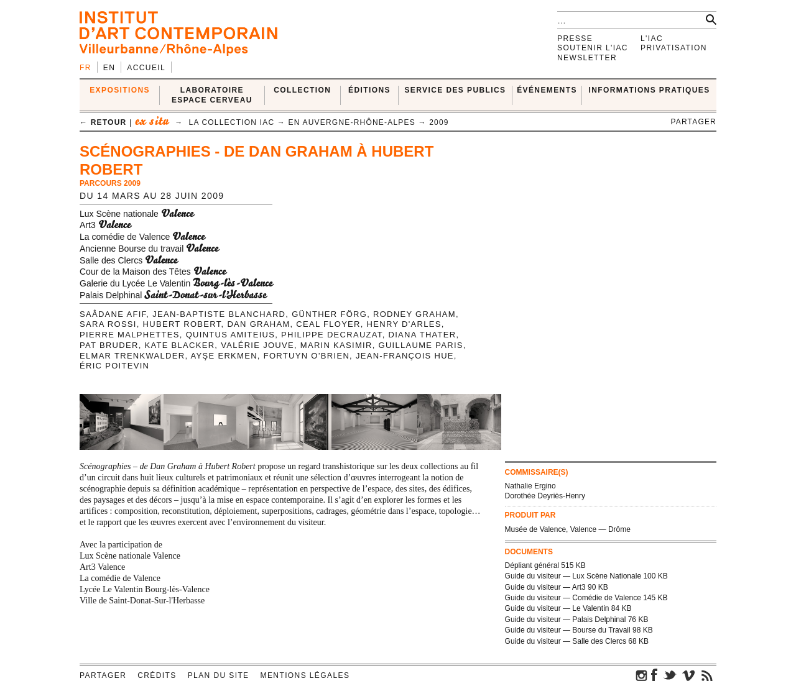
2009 (439, 122)
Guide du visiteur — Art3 (545, 587)
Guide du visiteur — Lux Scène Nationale (573, 576)
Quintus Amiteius (230, 334)
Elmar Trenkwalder (132, 355)
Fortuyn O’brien (306, 355)
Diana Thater (422, 334)
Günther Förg (329, 314)
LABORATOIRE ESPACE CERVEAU (212, 95)
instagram (642, 674)
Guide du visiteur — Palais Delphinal (565, 619)
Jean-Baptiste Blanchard (218, 314)
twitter (669, 674)
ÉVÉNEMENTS (547, 90)
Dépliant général (532, 565)
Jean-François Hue (405, 355)
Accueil (146, 67)
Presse (575, 38)
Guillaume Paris (421, 345)
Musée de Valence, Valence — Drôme (568, 529)
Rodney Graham (414, 314)
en (109, 67)
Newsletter (587, 57)
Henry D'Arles (404, 324)
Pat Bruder (109, 345)
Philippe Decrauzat (331, 334)
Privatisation (674, 47)
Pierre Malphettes (130, 334)
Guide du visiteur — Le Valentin (557, 608)
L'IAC (652, 38)
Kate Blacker (179, 345)
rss (707, 674)
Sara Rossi (108, 324)
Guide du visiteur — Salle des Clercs (565, 641)
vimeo (688, 674)
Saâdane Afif (113, 314)
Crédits (156, 675)
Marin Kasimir (336, 345)
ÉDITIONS (369, 90)
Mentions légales (305, 675)
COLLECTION (302, 90)
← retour (103, 122)
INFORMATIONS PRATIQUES (649, 90)
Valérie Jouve (257, 345)
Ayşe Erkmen (224, 355)
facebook (654, 674)
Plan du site (218, 675)
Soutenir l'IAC (592, 47)
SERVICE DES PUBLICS (455, 90)
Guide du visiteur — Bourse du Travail (568, 630)
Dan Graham (258, 324)
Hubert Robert (182, 324)
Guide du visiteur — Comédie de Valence (573, 597)
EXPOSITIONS (120, 90)
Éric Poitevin (114, 365)
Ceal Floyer (328, 324)
